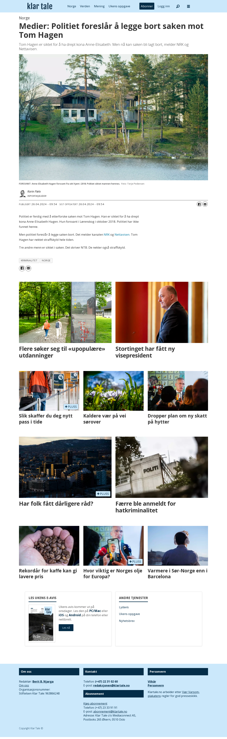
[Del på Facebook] (199, 204)
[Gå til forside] (40, 6)
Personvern (156, 685)
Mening (99, 6)
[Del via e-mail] (205, 204)
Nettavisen (122, 234)
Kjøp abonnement (95, 703)
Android (75, 615)
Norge (71, 6)
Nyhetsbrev (127, 621)
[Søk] (178, 6)
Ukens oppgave (119, 6)
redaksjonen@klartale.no (111, 685)
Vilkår (152, 681)
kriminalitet (29, 260)
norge (46, 260)
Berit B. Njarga (43, 681)
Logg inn (164, 6)
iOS (61, 615)
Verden (85, 6)
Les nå (66, 627)
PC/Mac (95, 611)
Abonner (147, 6)
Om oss (24, 685)
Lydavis (124, 607)
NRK (107, 234)
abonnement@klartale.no (110, 711)
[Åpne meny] (188, 6)
